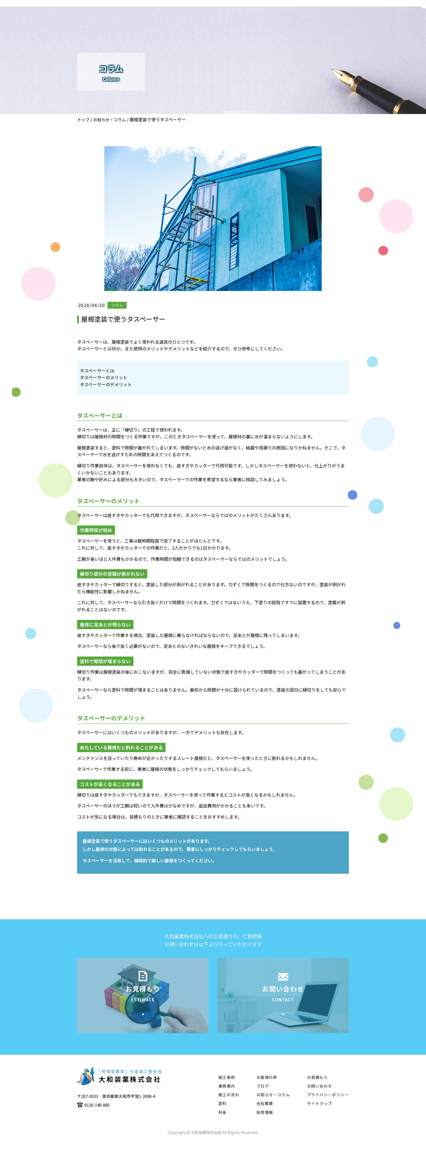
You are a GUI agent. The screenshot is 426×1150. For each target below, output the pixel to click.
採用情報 (264, 1120)
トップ (83, 119)
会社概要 (243, 20)
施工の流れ (329, 20)
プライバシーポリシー (328, 1103)
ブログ (262, 1094)
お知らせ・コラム (109, 119)
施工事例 (298, 20)
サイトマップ (319, 1111)
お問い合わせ (319, 1094)
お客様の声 (266, 1085)
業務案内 (271, 20)
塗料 (354, 20)
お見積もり (317, 1085)
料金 (222, 1120)
